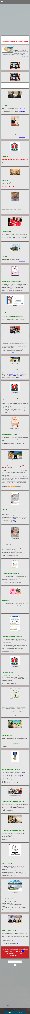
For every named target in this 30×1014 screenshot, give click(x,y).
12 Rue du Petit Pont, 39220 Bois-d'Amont (17, 375)
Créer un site (19, 1012)
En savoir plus (25, 56)
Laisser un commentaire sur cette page (15, 1005)
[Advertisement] (15, 20)
